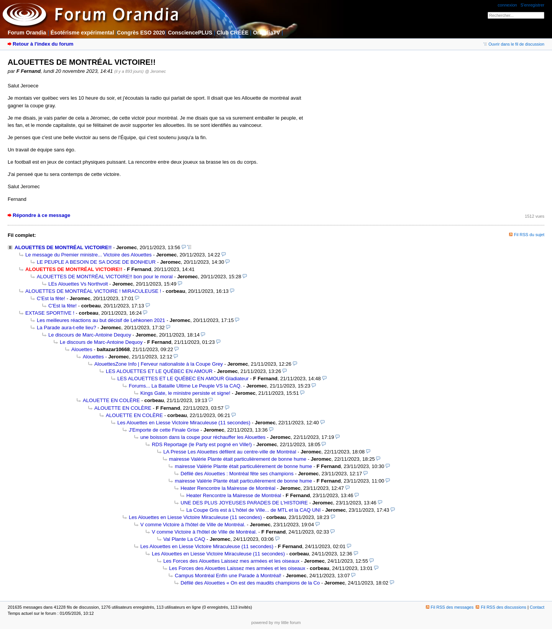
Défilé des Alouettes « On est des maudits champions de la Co (250, 583)
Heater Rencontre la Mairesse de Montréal (228, 488)
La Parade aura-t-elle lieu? (66, 327)
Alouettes (81, 349)
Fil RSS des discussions (501, 607)
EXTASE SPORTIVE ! (49, 313)
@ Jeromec (155, 71)
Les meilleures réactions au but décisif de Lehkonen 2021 (101, 320)
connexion (507, 5)
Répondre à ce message (41, 215)
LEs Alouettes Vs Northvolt (78, 284)
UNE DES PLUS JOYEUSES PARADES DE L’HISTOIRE (244, 503)
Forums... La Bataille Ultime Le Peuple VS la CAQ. (185, 386)
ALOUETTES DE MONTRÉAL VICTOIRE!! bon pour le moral (104, 276)
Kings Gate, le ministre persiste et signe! (185, 393)
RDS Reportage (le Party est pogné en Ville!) (202, 444)
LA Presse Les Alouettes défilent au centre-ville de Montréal (229, 452)
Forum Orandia (27, 33)
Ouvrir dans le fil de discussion (513, 44)
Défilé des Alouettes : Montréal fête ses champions (237, 473)
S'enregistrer (532, 5)
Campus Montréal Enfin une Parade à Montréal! (228, 575)
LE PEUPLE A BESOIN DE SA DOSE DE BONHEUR (96, 262)
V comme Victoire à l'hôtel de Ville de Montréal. (192, 524)
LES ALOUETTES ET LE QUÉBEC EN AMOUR (159, 371)
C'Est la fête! (51, 298)
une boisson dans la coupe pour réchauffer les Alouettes (203, 437)
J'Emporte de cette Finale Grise (164, 430)
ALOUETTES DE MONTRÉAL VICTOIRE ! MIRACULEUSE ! (93, 291)
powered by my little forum (276, 622)
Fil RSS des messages (450, 607)
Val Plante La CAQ (184, 539)
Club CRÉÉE (232, 33)
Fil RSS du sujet (529, 234)
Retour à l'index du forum (43, 44)
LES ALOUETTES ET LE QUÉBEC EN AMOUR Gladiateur (183, 378)
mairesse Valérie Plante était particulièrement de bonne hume (237, 459)
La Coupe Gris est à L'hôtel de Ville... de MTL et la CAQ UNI (253, 510)
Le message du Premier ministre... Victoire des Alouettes (88, 255)
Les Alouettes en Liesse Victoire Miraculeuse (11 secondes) (183, 422)
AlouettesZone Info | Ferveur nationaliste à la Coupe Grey (158, 364)
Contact (537, 607)
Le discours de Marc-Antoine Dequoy (89, 335)
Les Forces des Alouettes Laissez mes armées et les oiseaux (231, 561)
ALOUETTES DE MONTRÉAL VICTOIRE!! (63, 247)
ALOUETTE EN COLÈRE (111, 400)
